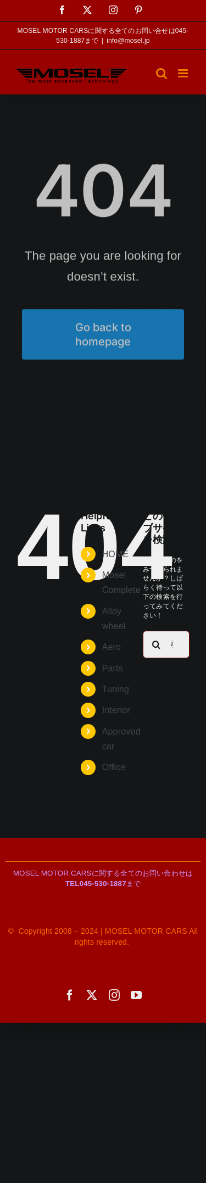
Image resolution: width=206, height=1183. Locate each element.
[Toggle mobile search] (161, 73)
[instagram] (114, 995)
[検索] (156, 644)
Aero (111, 647)
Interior (116, 710)
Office (114, 767)
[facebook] (69, 995)
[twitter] (91, 995)
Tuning (115, 689)
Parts (112, 668)
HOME (115, 554)
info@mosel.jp (128, 40)
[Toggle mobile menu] (184, 73)
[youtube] (136, 995)
